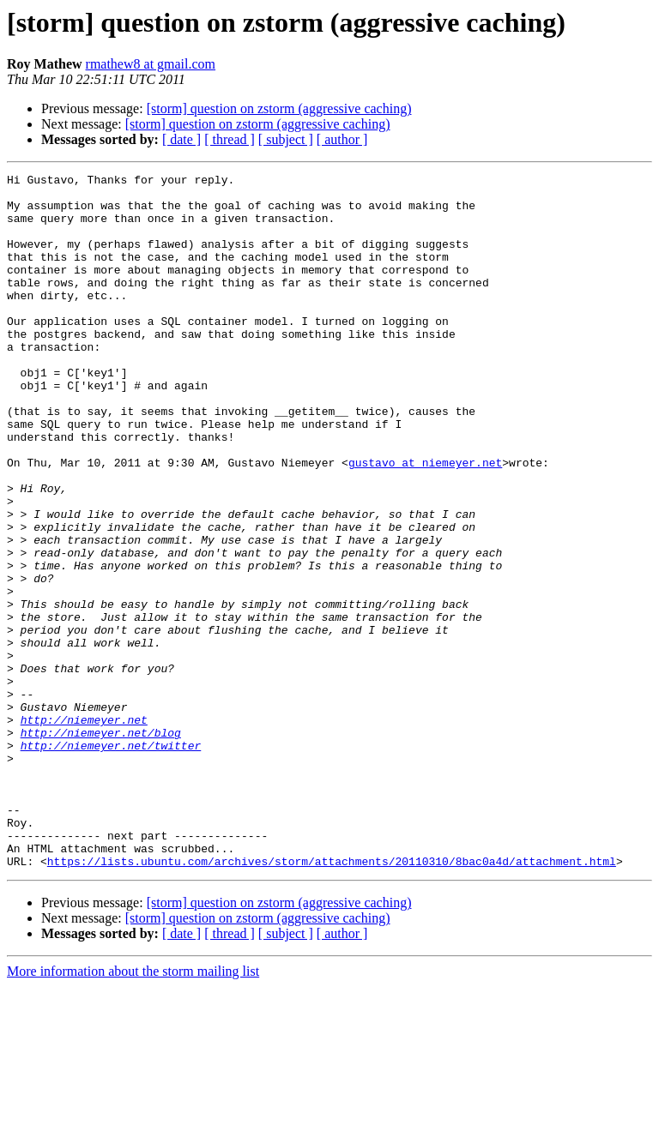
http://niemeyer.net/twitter (111, 861)
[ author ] (342, 139)
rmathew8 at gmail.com (151, 64)
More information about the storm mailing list (133, 1110)
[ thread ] (229, 139)
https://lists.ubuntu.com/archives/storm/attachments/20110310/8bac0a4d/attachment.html (331, 1000)
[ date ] (181, 139)
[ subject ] (285, 139)
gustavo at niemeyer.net (425, 521)
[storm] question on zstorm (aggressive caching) (279, 108)
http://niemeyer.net (84, 830)
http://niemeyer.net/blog (101, 845)
